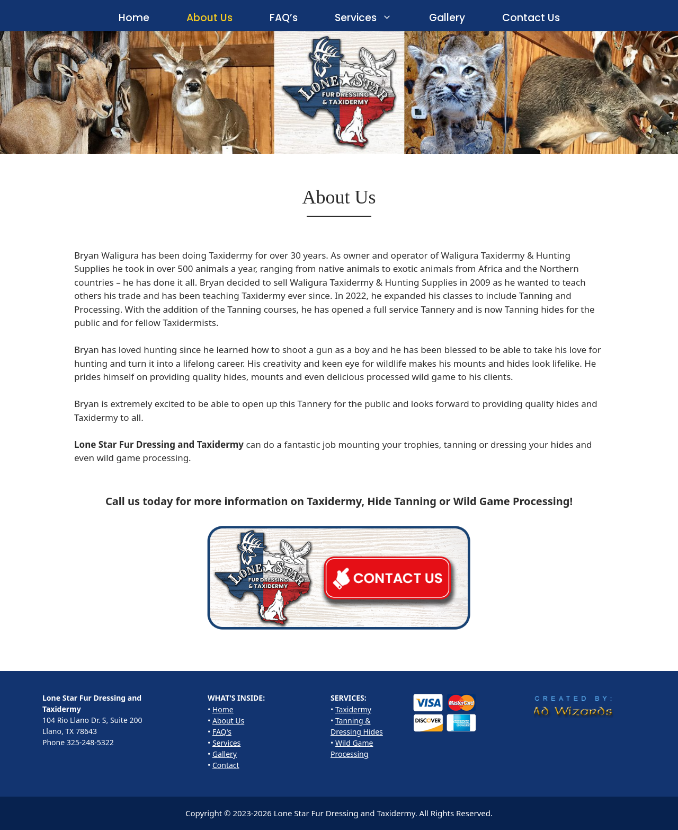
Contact (225, 765)
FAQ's (221, 732)
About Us (209, 18)
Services (373, 18)
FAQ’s (284, 18)
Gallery (447, 18)
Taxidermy (353, 709)
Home (134, 18)
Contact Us (531, 18)
